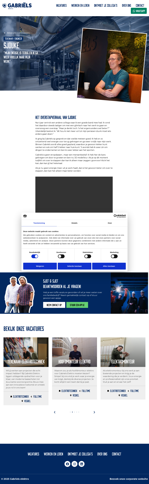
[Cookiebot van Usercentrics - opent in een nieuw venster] (115, 216)
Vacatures (61, 5)
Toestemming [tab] (39, 223)
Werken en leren (80, 5)
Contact (140, 5)
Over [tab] (110, 223)
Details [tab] (74, 223)
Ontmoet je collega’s (105, 5)
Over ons (126, 5)
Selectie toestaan (74, 266)
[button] (68, 412)
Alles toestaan (109, 266)
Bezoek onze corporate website (129, 479)
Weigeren (40, 266)
